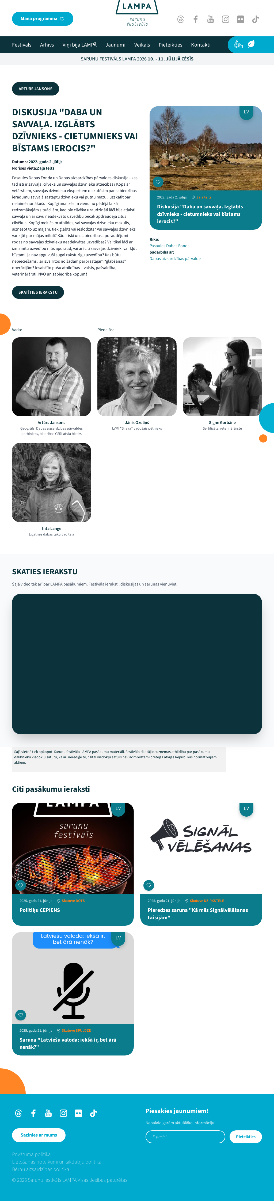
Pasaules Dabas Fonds (169, 246)
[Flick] (240, 19)
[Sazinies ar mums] (39, 1135)
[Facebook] (195, 19)
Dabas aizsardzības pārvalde (175, 259)
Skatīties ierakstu (38, 292)
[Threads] (180, 19)
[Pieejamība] (238, 44)
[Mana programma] (42, 19)
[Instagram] (225, 19)
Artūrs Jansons (35, 89)
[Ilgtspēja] (251, 44)
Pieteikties (246, 1137)
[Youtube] (210, 19)
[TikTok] (255, 19)
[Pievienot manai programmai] (158, 182)
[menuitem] (21, 45)
